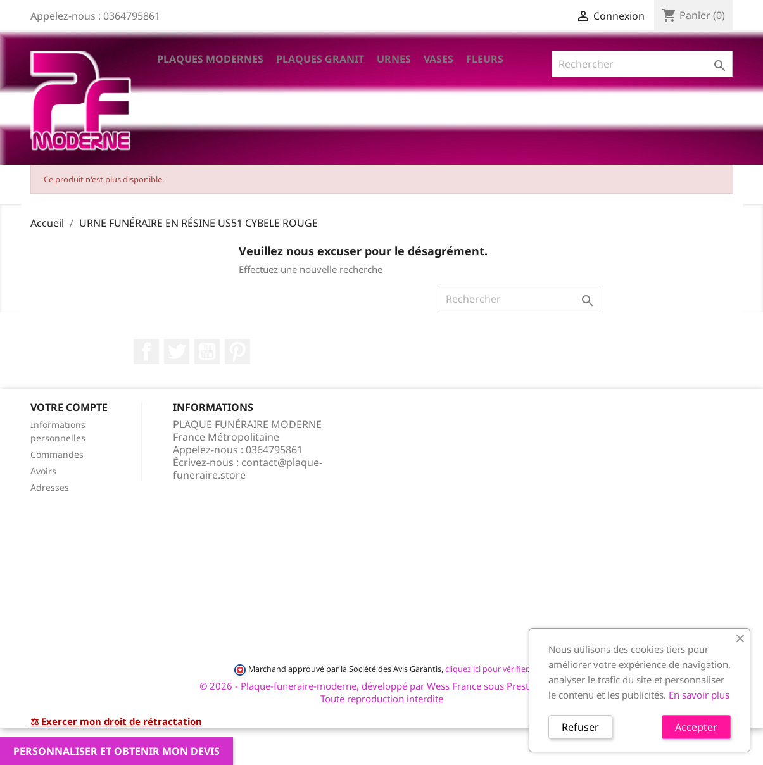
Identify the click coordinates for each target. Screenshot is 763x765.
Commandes (57, 454)
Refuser (580, 727)
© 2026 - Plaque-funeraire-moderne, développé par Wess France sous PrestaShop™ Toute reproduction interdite (381, 692)
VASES (438, 59)
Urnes (394, 59)
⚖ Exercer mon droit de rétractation (116, 721)
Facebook (146, 351)
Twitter (176, 351)
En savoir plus (699, 694)
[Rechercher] (642, 64)
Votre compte (69, 407)
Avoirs (43, 471)
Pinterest (237, 351)
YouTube (207, 351)
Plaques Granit (320, 59)
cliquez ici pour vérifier (486, 669)
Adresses (49, 487)
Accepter (696, 727)
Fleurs (484, 59)
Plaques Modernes (210, 59)
